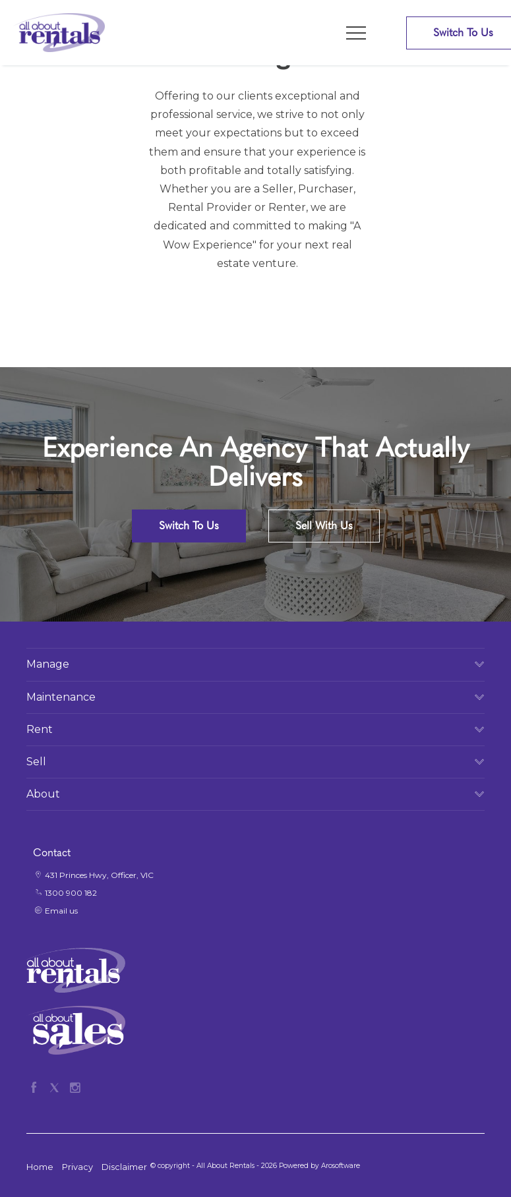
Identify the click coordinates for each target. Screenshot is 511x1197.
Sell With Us (324, 525)
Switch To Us (189, 525)
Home (39, 1167)
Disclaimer (124, 1167)
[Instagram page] (74, 1085)
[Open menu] (356, 33)
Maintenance (61, 697)
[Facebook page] (36, 1085)
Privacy (77, 1167)
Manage (47, 664)
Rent (39, 729)
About (43, 794)
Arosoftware (340, 1165)
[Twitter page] (57, 1085)
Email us (61, 911)
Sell (36, 761)
